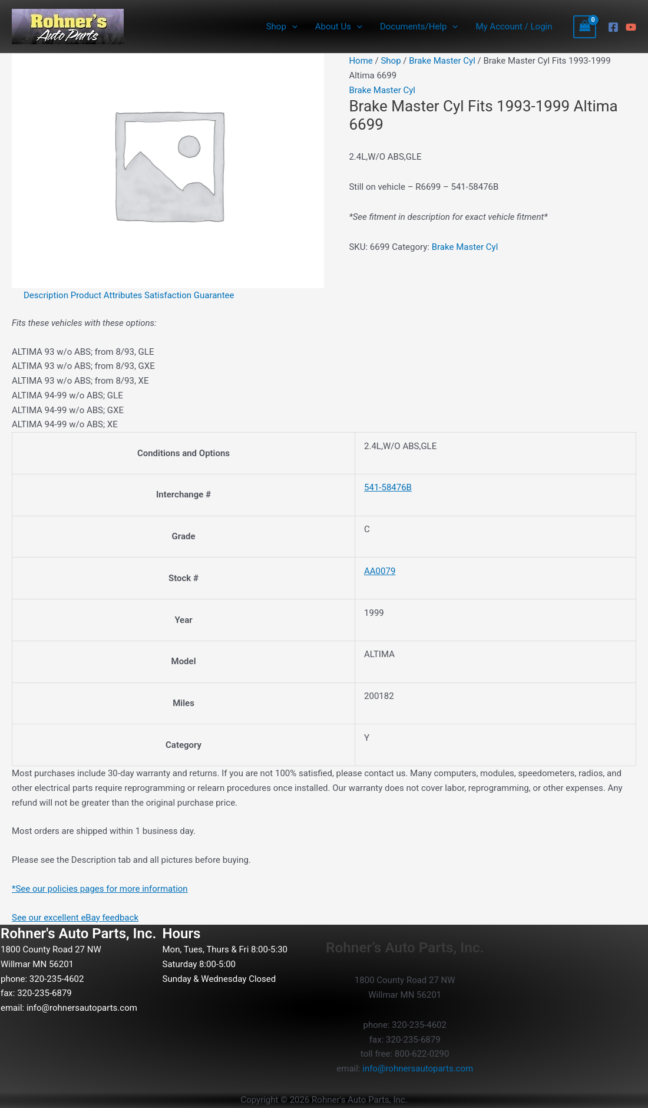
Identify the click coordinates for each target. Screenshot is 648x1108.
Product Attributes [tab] (107, 295)
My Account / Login (513, 26)
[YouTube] (631, 27)
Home (360, 60)
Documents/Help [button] (419, 26)
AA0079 (379, 571)
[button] (291, 26)
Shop (391, 60)
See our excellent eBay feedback (75, 917)
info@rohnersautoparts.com (82, 1008)
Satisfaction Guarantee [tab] (189, 295)
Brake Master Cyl (442, 60)
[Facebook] (613, 27)
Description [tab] (46, 295)
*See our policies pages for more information (100, 888)
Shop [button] (281, 26)
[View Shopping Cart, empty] (585, 26)
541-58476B (388, 487)
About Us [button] (338, 26)
